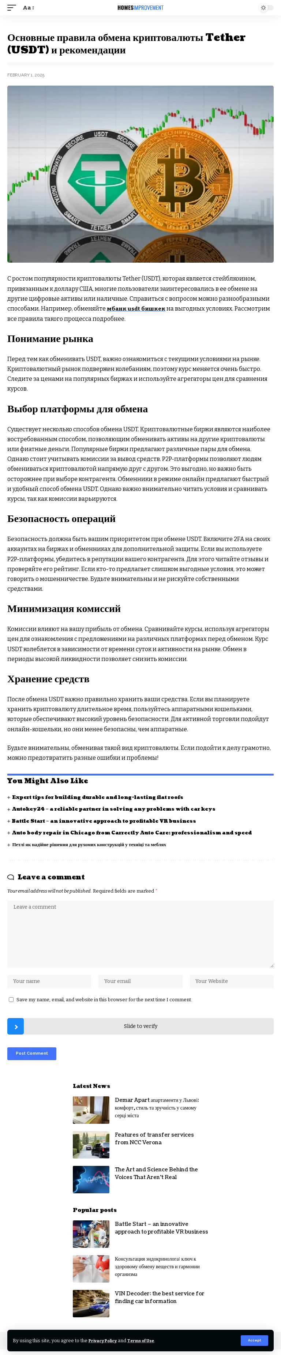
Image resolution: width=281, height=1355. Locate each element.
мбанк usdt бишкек (137, 308)
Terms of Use (149, 1340)
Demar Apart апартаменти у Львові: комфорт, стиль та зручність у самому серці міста (157, 1113)
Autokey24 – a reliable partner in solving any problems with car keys (121, 809)
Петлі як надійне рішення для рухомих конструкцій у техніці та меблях (93, 844)
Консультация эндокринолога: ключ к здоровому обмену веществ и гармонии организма (157, 1272)
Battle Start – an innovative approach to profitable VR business (110, 820)
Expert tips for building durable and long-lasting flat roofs (104, 797)
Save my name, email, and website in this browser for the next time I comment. (104, 1003)
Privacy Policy (106, 1340)
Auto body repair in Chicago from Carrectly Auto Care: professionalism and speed (140, 832)
